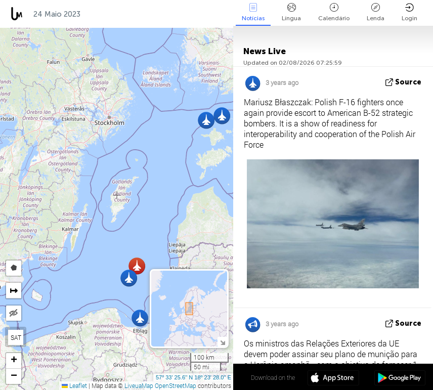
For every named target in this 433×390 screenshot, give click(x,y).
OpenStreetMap (175, 385)
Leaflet (74, 385)
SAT (16, 337)
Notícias (253, 12)
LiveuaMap (138, 385)
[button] (140, 318)
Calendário (334, 12)
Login (409, 12)
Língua (291, 12)
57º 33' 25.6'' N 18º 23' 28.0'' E (193, 377)
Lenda (375, 12)
